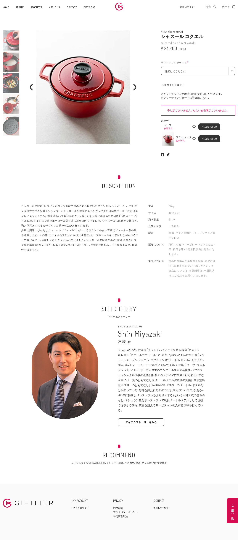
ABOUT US (54, 7)
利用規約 (118, 508)
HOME (6, 7)
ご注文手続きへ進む (233, 511)
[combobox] (205, 7)
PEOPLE (20, 7)
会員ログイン (187, 6)
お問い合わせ (161, 508)
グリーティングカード (175, 63)
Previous (31, 87)
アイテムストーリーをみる (141, 422)
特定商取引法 (120, 516)
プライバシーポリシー (125, 512)
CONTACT (72, 7)
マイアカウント (81, 508)
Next (134, 87)
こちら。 (205, 97)
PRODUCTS (36, 7)
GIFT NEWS (89, 7)
